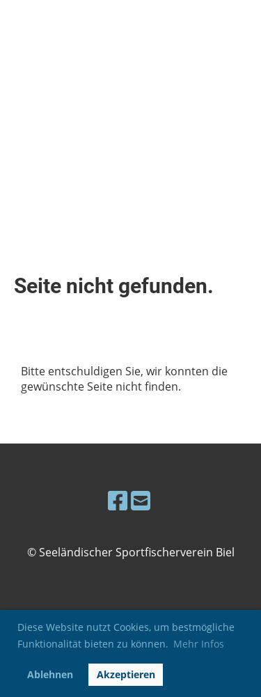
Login (167, 45)
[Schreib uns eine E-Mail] (140, 500)
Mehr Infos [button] (198, 643)
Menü (227, 45)
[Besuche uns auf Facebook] (117, 500)
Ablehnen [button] (50, 674)
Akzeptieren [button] (126, 674)
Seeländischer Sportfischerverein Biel (67, 45)
